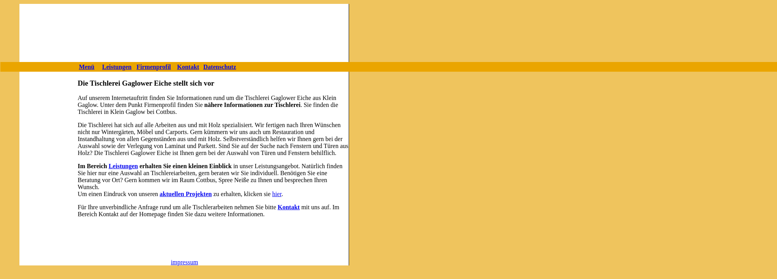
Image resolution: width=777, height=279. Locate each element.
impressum (184, 262)
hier (277, 194)
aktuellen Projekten (186, 194)
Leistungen (123, 166)
